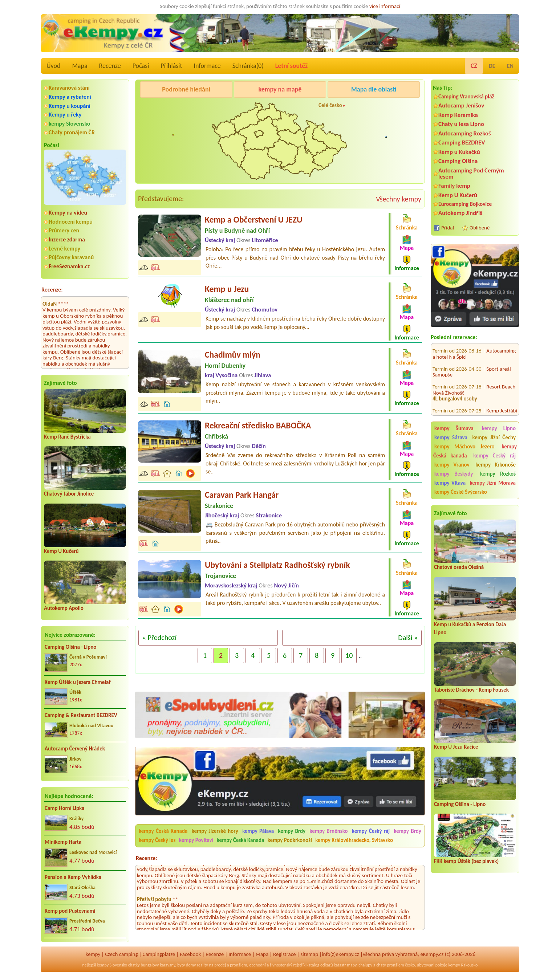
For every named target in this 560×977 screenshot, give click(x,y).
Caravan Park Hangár (242, 494)
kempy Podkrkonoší (290, 840)
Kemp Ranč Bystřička (67, 436)
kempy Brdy (292, 831)
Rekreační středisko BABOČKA (258, 425)
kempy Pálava (258, 831)
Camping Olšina (458, 161)
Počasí (141, 66)
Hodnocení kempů (71, 221)
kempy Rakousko (463, 965)
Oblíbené (480, 227)
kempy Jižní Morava (493, 483)
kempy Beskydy (453, 474)
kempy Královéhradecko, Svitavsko (354, 840)
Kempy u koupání (69, 105)
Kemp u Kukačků (459, 152)
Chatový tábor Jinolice (69, 493)
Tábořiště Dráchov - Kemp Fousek (471, 690)
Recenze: (52, 289)
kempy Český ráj (494, 455)
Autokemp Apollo (64, 608)
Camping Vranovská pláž (466, 96)
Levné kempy (64, 248)
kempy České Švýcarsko (460, 492)
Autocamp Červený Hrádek (75, 748)
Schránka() (248, 66)
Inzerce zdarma (67, 239)
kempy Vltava (450, 483)
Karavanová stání (69, 87)
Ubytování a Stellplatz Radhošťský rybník (277, 564)
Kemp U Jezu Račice (456, 747)
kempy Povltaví (196, 840)
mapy (351, 965)
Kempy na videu (68, 212)
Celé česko (330, 105)
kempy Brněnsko (328, 831)
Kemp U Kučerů (61, 551)
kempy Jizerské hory (215, 831)
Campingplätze (158, 954)
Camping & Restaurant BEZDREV (81, 715)
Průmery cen (64, 230)
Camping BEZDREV (461, 142)
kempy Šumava (454, 428)
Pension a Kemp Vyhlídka (73, 877)
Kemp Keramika (458, 115)
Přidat (447, 227)
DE (492, 65)
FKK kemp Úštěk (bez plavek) (466, 861)
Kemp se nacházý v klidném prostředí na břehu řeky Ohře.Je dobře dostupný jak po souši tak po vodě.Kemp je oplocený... (295, 322)
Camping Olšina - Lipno (70, 647)
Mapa (79, 66)
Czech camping (121, 954)
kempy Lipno (499, 428)
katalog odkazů (320, 965)
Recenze (110, 66)
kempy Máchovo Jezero (464, 446)
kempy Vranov (452, 464)
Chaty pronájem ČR (72, 132)
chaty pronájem (390, 965)
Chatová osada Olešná (459, 567)
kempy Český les (157, 840)
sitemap (309, 954)
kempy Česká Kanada (163, 831)
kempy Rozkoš (498, 474)
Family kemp (454, 186)
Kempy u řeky (65, 114)
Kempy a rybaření (70, 96)
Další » (408, 637)
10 (349, 655)
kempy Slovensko (69, 123)
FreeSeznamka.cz (69, 266)
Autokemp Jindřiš (460, 213)
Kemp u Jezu (227, 289)
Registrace (284, 954)
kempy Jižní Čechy (494, 437)
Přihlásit (171, 66)
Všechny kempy (398, 199)
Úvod (53, 66)
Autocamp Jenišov (461, 105)
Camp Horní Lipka (64, 808)
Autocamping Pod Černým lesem (471, 173)
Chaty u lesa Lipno (461, 124)
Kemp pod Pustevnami (70, 911)
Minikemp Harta (63, 842)
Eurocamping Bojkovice (465, 203)
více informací (384, 6)
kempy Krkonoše (496, 464)
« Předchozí (159, 637)
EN (510, 65)
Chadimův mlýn (232, 354)
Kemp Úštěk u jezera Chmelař (78, 682)
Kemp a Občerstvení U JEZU (253, 219)
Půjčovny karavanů (71, 257)
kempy (93, 954)
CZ (474, 66)
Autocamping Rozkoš (464, 133)
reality (202, 965)
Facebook (190, 954)
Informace (207, 66)
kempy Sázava (450, 437)
